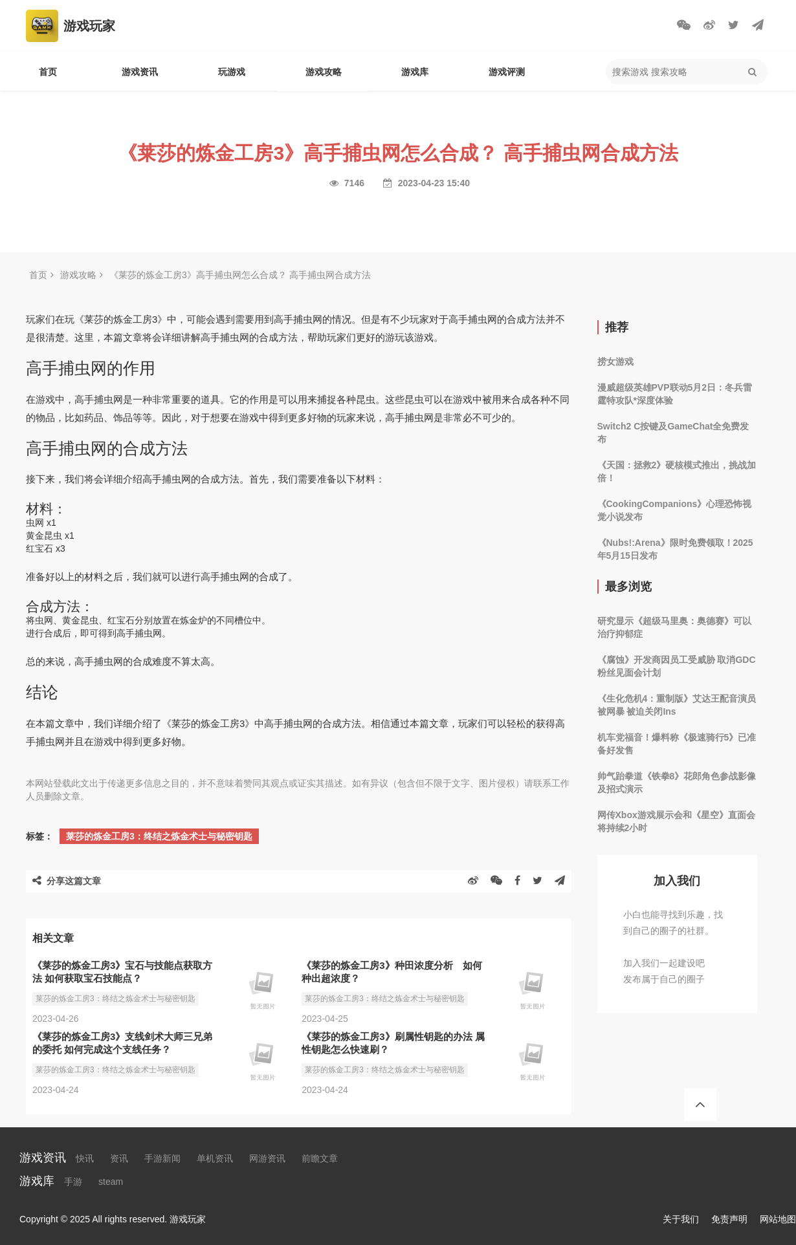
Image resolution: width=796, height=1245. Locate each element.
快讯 (85, 1158)
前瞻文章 (320, 1158)
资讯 (119, 1158)
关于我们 (681, 1219)
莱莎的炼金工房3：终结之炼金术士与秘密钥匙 (159, 836)
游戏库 (414, 72)
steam (110, 1181)
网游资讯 (267, 1158)
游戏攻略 (323, 72)
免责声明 (729, 1219)
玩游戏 (231, 72)
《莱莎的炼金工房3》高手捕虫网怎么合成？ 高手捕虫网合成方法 (240, 275)
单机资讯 (215, 1158)
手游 (73, 1181)
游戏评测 (507, 72)
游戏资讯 (140, 72)
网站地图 (778, 1219)
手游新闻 (162, 1158)
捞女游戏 (615, 361)
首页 (48, 72)
